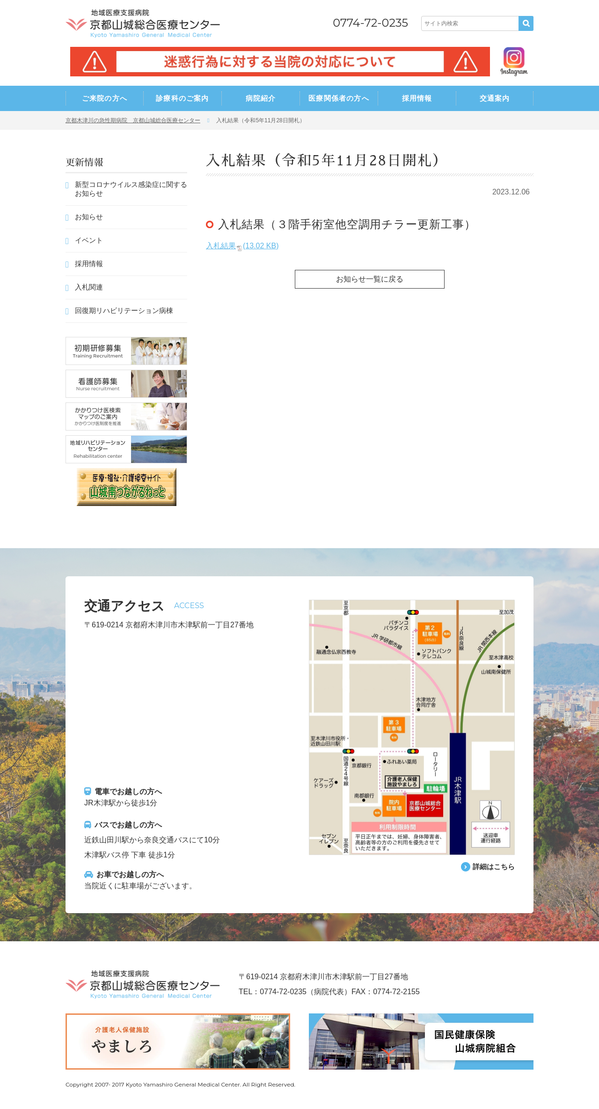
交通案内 (495, 98)
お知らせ (89, 217)
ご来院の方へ (104, 98)
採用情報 (417, 98)
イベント (89, 240)
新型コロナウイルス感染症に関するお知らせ (131, 188)
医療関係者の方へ (338, 98)
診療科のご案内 (182, 98)
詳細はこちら (492, 867)
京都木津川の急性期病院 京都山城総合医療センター (133, 120)
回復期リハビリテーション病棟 (124, 310)
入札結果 (242, 246)
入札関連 (89, 287)
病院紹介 (261, 98)
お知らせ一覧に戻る (369, 279)
